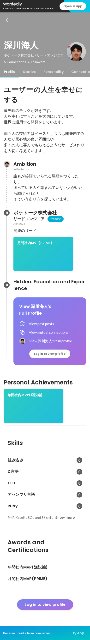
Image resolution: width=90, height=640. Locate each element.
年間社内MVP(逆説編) (25, 395)
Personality (53, 71)
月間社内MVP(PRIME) (34, 243)
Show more (65, 517)
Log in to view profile (50, 354)
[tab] (9, 71)
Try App (77, 633)
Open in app (72, 6)
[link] (43, 254)
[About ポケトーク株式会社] (7, 213)
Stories (29, 71)
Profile (9, 71)
